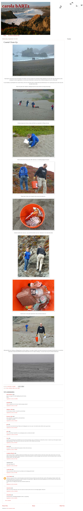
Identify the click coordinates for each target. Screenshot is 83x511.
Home (5, 35)
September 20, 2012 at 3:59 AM (12, 420)
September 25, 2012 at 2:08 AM (12, 498)
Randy (8, 446)
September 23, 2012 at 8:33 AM (12, 465)
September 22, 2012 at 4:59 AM (12, 442)
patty (7, 431)
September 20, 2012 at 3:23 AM (12, 412)
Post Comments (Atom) (11, 508)
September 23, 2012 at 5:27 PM (12, 472)
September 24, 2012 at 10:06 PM (12, 491)
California (10, 388)
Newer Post (5, 505)
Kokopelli (8, 402)
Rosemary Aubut (10, 416)
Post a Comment (8, 500)
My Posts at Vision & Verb (13, 35)
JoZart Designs (9, 476)
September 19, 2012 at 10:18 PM (12, 398)
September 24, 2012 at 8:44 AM (12, 484)
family (13, 388)
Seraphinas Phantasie (10, 453)
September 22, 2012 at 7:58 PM (12, 449)
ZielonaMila (9, 494)
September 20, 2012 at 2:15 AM (12, 405)
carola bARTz (15, 5)
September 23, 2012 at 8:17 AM (12, 458)
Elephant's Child (10, 409)
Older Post (62, 505)
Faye (7, 438)
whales (18, 388)
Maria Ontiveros (10, 394)
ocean (16, 388)
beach (7, 388)
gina (7, 424)
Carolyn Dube (9, 469)
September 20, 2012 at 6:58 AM (12, 427)
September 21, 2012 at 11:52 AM (12, 434)
